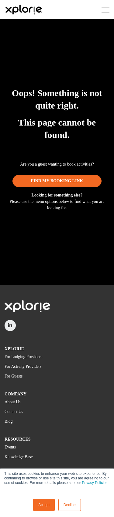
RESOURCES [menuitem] (18, 439)
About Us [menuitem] (13, 402)
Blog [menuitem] (8, 421)
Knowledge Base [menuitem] (19, 457)
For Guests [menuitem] (13, 376)
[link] (24, 9)
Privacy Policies (94, 483)
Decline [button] (70, 505)
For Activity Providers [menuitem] (23, 366)
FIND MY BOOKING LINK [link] (57, 181)
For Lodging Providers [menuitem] (23, 356)
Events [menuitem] (10, 447)
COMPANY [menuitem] (15, 394)
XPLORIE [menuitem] (14, 349)
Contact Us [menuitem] (14, 411)
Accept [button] (44, 505)
